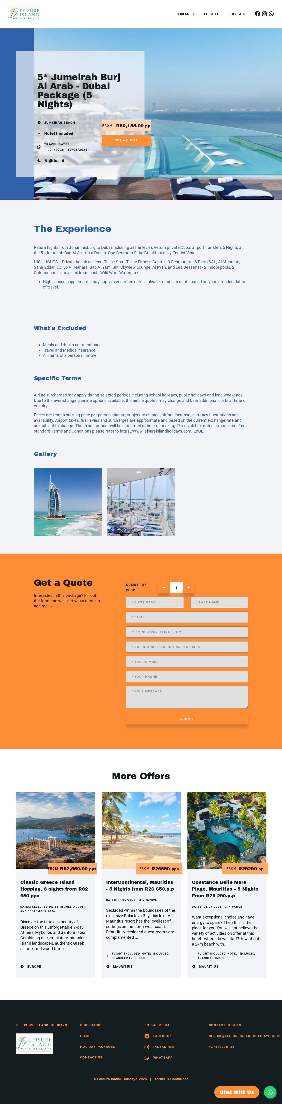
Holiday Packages (97, 1047)
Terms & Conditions (171, 1079)
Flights (212, 14)
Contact (237, 14)
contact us (91, 1057)
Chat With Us (237, 1092)
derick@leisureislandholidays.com (237, 1036)
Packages (184, 14)
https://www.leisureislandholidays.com (155, 431)
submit (187, 719)
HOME (85, 1036)
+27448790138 (222, 1047)
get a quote (126, 140)
